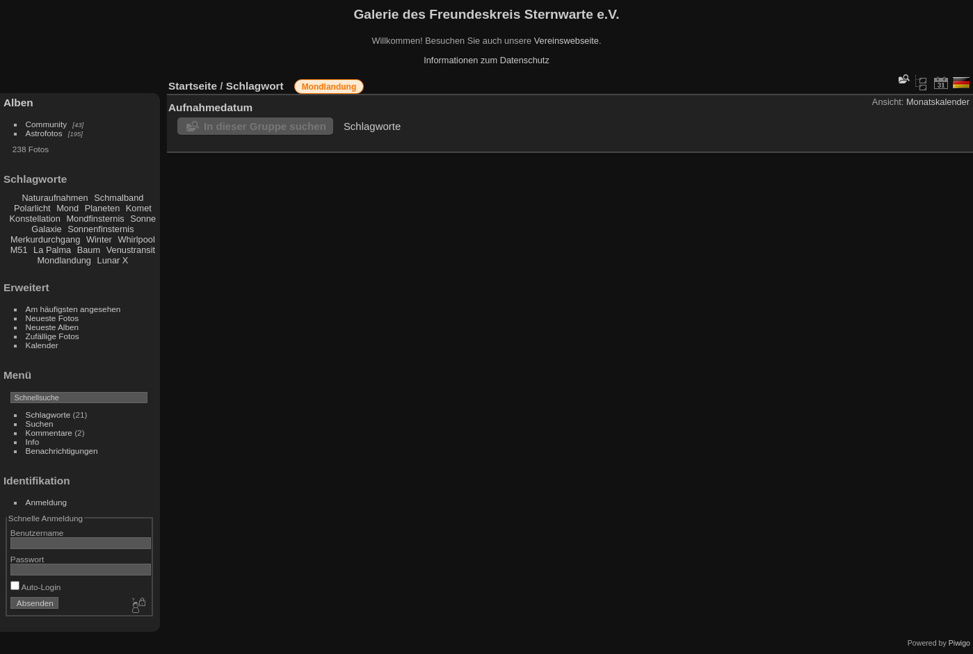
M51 (19, 250)
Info (33, 441)
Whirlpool (136, 239)
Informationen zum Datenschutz (486, 60)
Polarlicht (32, 208)
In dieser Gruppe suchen (265, 126)
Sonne (143, 218)
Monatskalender (938, 102)
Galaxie (46, 229)
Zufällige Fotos (52, 336)
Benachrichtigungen (62, 450)
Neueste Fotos (52, 317)
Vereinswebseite (566, 40)
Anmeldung (46, 502)
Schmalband (118, 198)
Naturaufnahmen (55, 198)
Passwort (27, 559)
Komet (139, 208)
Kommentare (49, 432)
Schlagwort (255, 86)
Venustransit (130, 250)
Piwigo (959, 643)
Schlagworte (48, 414)
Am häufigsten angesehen (73, 308)
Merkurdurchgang (45, 239)
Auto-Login (35, 586)
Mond (67, 208)
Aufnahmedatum (210, 107)
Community (46, 124)
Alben (18, 102)
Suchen (40, 423)
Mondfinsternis (95, 218)
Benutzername (37, 532)
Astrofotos (44, 133)
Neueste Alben (52, 327)
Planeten (102, 208)
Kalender (42, 345)
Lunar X (113, 260)
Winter (99, 239)
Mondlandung (64, 260)
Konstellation (35, 218)
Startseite (192, 86)
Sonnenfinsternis (100, 229)
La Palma (52, 250)
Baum (88, 250)
